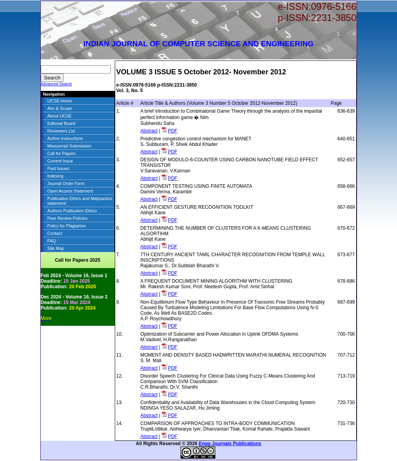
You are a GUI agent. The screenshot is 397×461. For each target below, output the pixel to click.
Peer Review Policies (67, 218)
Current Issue (60, 161)
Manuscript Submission (69, 146)
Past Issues (58, 168)
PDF (172, 131)
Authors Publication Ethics (72, 210)
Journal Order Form (66, 183)
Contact (54, 233)
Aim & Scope (59, 108)
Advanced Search (56, 84)
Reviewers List (61, 130)
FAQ (51, 240)
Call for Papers (61, 153)
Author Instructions (65, 138)
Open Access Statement (70, 191)
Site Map (56, 248)
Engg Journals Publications (230, 443)
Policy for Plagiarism (66, 225)
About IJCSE (59, 115)
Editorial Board (61, 123)
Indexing (55, 176)
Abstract (149, 131)
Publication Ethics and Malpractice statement (79, 201)
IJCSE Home (59, 100)
